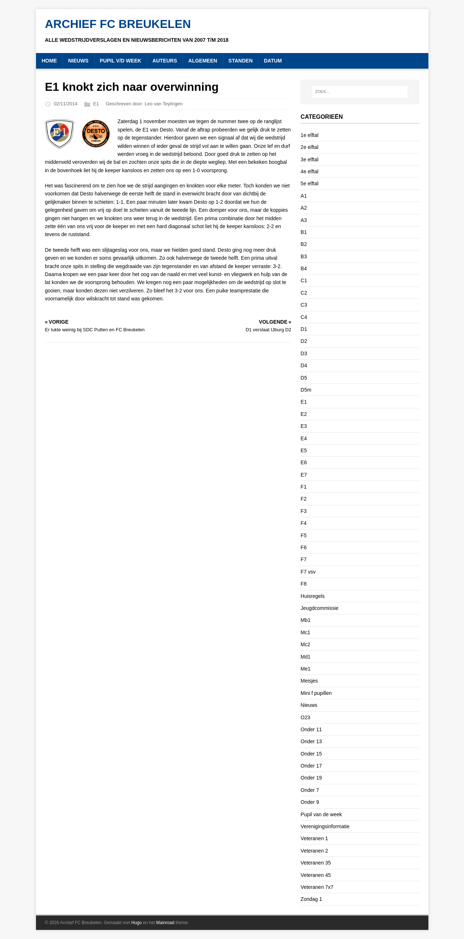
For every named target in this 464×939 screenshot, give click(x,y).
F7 (303, 559)
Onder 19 (311, 778)
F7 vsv (307, 572)
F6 (303, 547)
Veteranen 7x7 (316, 887)
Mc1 (305, 632)
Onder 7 (309, 790)
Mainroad (165, 922)
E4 (303, 438)
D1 (303, 329)
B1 (303, 232)
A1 (303, 196)
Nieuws (308, 705)
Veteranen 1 (314, 838)
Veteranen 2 (314, 851)
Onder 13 (311, 741)
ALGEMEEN (202, 61)
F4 (303, 523)
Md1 (305, 657)
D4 (303, 365)
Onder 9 (309, 802)
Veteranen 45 (315, 875)
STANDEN (241, 61)
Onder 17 (311, 766)
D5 (303, 378)
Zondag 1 (311, 899)
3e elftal (309, 159)
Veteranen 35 (315, 863)
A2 (303, 208)
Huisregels (312, 596)
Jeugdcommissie (319, 608)
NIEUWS (78, 61)
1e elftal (309, 135)
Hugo (136, 922)
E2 (303, 414)
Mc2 (305, 644)
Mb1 (305, 620)
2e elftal (309, 147)
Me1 (305, 669)
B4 (303, 268)
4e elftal (309, 171)
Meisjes (309, 681)
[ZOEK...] (360, 91)
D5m (305, 390)
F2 (303, 499)
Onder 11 (311, 729)
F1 (303, 487)
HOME (49, 61)
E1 (96, 104)
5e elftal (309, 183)
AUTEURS (165, 61)
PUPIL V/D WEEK (120, 61)
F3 (303, 511)
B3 (303, 256)
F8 (303, 584)
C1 (303, 280)
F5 (303, 535)
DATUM (273, 61)
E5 (303, 450)
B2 (303, 244)
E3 (303, 426)
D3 (303, 353)
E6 (303, 462)
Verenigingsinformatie (325, 826)
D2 (303, 341)
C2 (303, 293)
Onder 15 (311, 754)
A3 (303, 220)
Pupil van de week (321, 814)
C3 (303, 305)
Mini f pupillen (316, 693)
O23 (305, 717)
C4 (303, 317)
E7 (303, 475)
